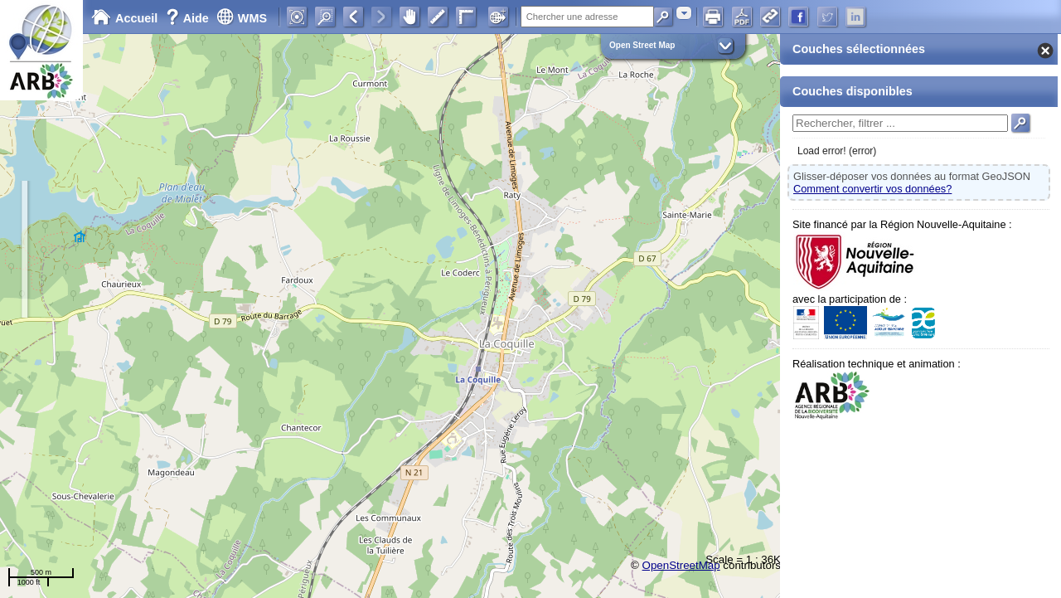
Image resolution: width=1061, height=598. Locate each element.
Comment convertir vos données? (872, 188)
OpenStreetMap (681, 565)
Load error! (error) (836, 151)
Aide (189, 18)
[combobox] (684, 13)
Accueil (124, 18)
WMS (241, 18)
